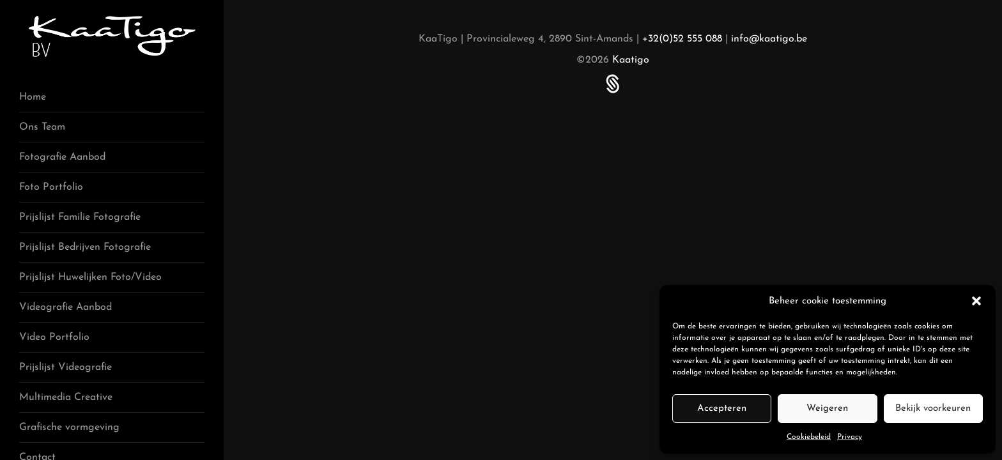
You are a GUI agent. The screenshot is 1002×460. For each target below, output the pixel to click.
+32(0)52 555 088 (682, 39)
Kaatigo (630, 60)
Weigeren (827, 408)
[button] (976, 301)
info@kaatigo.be (769, 39)
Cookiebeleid (809, 437)
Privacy (849, 437)
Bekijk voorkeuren (933, 408)
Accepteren (721, 408)
